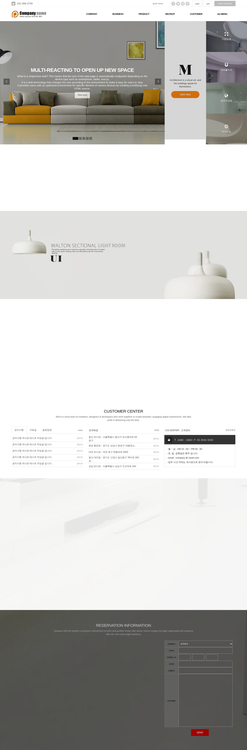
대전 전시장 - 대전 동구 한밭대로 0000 (108, 452)
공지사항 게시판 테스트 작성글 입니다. (32, 438)
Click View (185, 97)
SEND (200, 732)
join (208, 4)
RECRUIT (170, 14)
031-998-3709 (25, 3)
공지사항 (19, 430)
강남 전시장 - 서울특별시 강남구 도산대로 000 (112, 466)
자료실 (33, 430)
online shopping (225, 3)
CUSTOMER (196, 14)
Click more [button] (82, 95)
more (80, 430)
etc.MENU (222, 14)
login (197, 4)
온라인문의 (230, 430)
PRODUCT (144, 14)
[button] (5, 82)
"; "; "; (206, 644)
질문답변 (47, 430)
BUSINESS (117, 14)
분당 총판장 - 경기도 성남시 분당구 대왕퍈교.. (112, 445)
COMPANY (91, 14)
